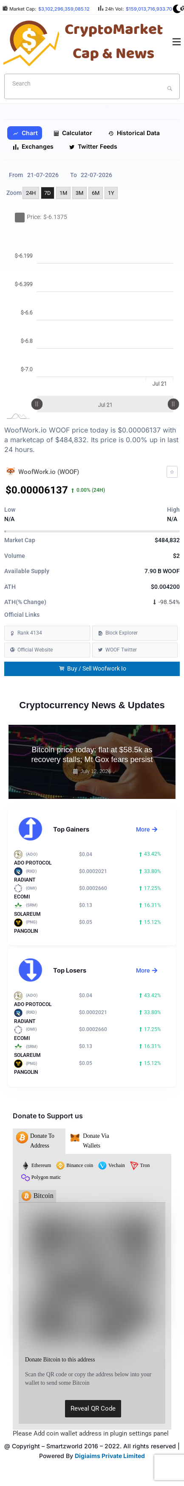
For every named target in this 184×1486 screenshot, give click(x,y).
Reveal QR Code (93, 1408)
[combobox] (92, 86)
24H (31, 193)
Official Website (35, 650)
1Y (111, 193)
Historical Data (134, 133)
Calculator (72, 133)
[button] (177, 42)
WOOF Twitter (121, 650)
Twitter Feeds (93, 146)
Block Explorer (121, 633)
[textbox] (78, 83)
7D (47, 193)
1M (63, 193)
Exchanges (33, 146)
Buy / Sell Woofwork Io (92, 668)
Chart (25, 133)
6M (95, 193)
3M (79, 193)
